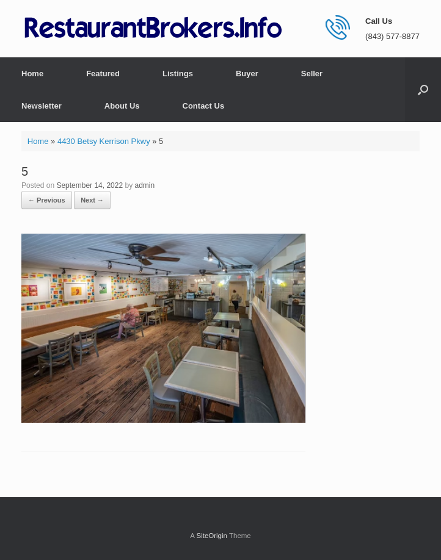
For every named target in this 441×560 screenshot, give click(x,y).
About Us (122, 105)
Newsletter (41, 105)
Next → (92, 200)
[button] (423, 89)
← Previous (46, 200)
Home (32, 73)
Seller (312, 73)
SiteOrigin (211, 535)
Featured (103, 73)
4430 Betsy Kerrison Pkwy (103, 141)
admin (145, 185)
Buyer (247, 73)
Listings (177, 73)
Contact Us (204, 105)
